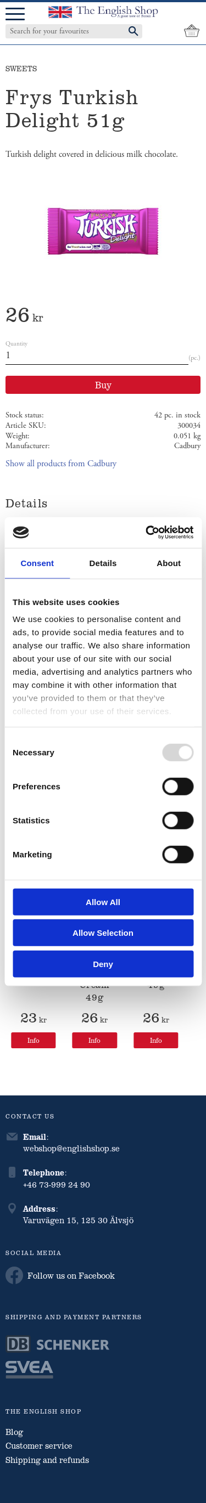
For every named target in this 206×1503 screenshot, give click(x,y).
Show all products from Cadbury (60, 464)
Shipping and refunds (47, 1460)
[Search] (133, 31)
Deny (103, 963)
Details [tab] (103, 562)
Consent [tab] (37, 562)
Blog (14, 1432)
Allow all (103, 901)
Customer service (39, 1445)
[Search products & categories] (62, 31)
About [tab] (169, 562)
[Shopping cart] (192, 31)
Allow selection (103, 932)
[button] (15, 14)
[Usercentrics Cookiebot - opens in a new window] (146, 533)
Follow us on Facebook (60, 1275)
